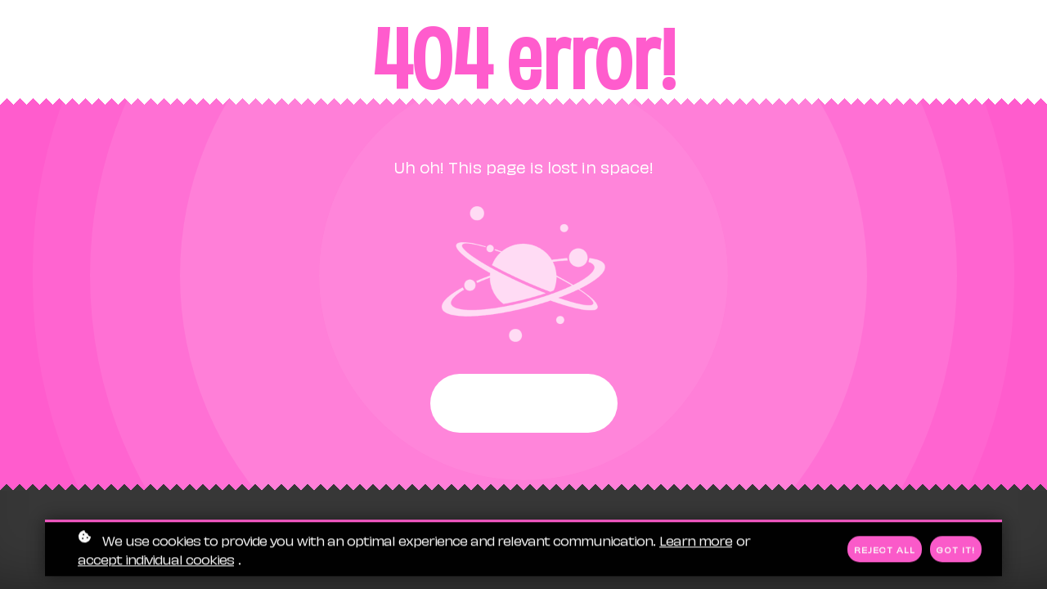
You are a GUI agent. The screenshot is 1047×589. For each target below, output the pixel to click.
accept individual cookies (156, 559)
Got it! (956, 549)
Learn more (695, 540)
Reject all (884, 549)
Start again (524, 403)
